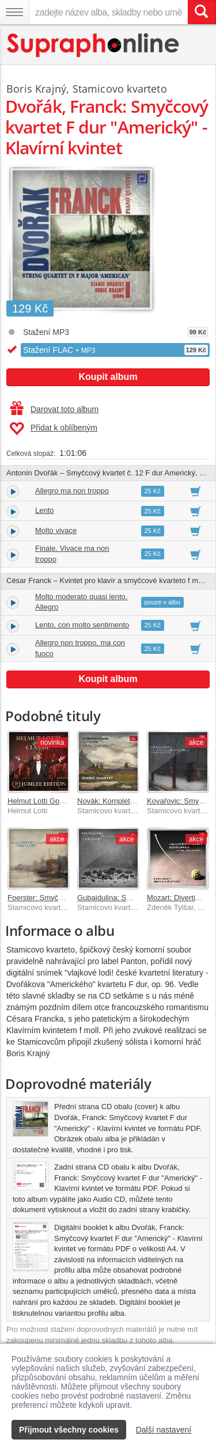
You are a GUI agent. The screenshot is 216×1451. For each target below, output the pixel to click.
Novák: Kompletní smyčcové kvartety (138, 801)
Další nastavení (164, 1429)
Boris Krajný (36, 89)
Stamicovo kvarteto (120, 89)
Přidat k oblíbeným (53, 429)
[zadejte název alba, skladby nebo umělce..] (108, 12)
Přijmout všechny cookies (69, 1429)
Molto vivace (56, 530)
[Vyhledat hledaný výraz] (201, 12)
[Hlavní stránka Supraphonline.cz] (94, 45)
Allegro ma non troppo (72, 490)
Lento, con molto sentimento (82, 624)
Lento (44, 510)
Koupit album (107, 377)
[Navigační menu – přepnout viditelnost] (14, 12)
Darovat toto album (54, 409)
